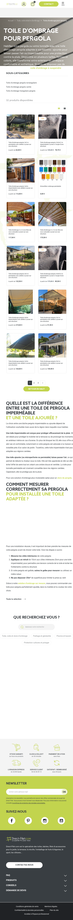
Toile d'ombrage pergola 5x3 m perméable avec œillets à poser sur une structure (51, 363)
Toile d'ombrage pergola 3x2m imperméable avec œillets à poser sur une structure (21, 188)
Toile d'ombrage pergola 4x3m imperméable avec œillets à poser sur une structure (21, 319)
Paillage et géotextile (42, 636)
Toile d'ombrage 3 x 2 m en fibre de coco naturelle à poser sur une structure (20, 232)
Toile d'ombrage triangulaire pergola (20, 91)
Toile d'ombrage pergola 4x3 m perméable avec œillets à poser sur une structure (20, 275)
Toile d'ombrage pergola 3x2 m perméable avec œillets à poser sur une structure (20, 144)
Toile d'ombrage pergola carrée (18, 87)
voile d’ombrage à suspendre (45, 68)
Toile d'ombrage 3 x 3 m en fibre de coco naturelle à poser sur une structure (51, 232)
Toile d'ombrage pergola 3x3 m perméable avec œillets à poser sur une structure (51, 319)
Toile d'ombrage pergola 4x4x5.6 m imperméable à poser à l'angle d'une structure (52, 275)
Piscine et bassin (64, 636)
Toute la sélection (13, 599)
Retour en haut (36, 389)
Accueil (11, 21)
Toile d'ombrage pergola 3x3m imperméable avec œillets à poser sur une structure (21, 363)
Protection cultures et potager (36, 642)
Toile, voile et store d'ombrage (28, 21)
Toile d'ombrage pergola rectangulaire (21, 83)
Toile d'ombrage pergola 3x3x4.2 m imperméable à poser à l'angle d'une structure (52, 144)
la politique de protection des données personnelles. (28, 803)
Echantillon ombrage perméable (50, 186)
